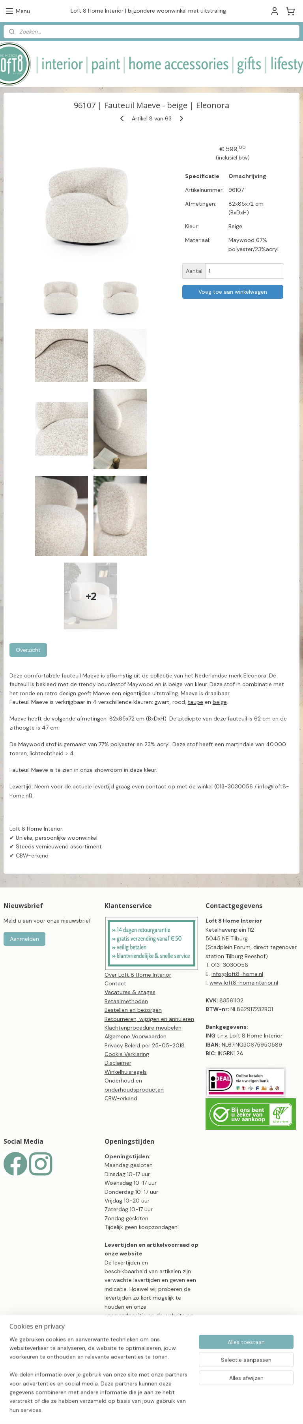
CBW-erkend (121, 1098)
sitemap (173, 1409)
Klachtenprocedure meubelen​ (143, 1027)
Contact (115, 983)
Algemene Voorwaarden (135, 1036)
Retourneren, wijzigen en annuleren (149, 1019)
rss (188, 1409)
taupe (195, 701)
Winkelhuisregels (126, 1071)
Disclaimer (118, 1062)
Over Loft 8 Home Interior (138, 974)
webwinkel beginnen (215, 1409)
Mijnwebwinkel (281, 1409)
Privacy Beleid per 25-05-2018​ (145, 1045)
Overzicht (28, 649)
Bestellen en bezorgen (133, 1009)
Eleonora (254, 675)
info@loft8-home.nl (237, 973)
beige (220, 701)
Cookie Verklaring (127, 1054)
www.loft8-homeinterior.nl (243, 982)
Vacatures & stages (130, 992)
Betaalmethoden (126, 1001)
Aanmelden (24, 938)
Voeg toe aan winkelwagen (232, 291)
